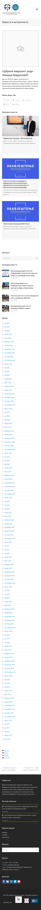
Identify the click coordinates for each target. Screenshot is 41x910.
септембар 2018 (9, 672)
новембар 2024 (9, 397)
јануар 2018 (8, 702)
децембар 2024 (9, 394)
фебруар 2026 (9, 342)
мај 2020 (7, 598)
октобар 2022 (9, 490)
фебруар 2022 (9, 520)
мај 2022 (7, 509)
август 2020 (8, 587)
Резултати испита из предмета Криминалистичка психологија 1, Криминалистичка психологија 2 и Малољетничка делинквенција (16, 184)
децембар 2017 (9, 705)
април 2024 (8, 423)
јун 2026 (7, 327)
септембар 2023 (9, 449)
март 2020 (7, 605)
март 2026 (7, 338)
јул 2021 (7, 546)
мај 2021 (7, 553)
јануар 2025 (8, 390)
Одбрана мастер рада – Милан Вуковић (17, 138)
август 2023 (8, 453)
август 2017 (8, 720)
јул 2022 (7, 501)
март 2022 (7, 516)
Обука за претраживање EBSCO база (16, 224)
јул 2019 (7, 635)
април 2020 (8, 602)
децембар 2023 (9, 438)
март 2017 (7, 739)
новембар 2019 (9, 620)
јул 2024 (7, 412)
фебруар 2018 (9, 698)
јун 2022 (7, 505)
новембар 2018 (9, 665)
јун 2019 (7, 639)
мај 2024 (7, 420)
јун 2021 (7, 550)
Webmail (4, 832)
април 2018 (8, 691)
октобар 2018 (9, 668)
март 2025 (7, 383)
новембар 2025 (9, 353)
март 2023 (7, 472)
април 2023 (8, 468)
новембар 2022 (9, 486)
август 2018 (8, 676)
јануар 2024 (8, 434)
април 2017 (8, 735)
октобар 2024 (9, 401)
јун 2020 (7, 594)
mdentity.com (7, 902)
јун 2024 (7, 416)
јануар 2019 (8, 657)
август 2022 (8, 498)
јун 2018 (7, 683)
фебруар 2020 (9, 609)
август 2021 (8, 542)
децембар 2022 (9, 483)
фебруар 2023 (9, 475)
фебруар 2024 (9, 431)
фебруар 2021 (9, 564)
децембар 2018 (9, 661)
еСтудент (4, 835)
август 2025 (8, 364)
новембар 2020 (9, 576)
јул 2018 (7, 680)
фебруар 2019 (9, 654)
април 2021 (8, 557)
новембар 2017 (9, 709)
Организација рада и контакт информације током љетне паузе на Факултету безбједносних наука (24, 273)
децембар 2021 (9, 527)
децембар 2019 (9, 616)
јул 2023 (7, 457)
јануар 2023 (8, 479)
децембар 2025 (9, 349)
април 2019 (8, 646)
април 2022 (8, 512)
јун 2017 (7, 728)
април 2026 (8, 334)
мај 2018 (7, 687)
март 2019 (7, 650)
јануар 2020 (8, 613)
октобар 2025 (9, 357)
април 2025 (8, 379)
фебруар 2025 (9, 386)
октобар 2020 (9, 579)
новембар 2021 (9, 531)
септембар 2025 (9, 360)
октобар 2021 (9, 535)
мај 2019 (7, 642)
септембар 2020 (9, 583)
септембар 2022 (9, 494)
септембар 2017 (9, 717)
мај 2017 (7, 731)
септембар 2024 (9, 405)
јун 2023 (7, 460)
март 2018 (7, 694)
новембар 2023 (9, 442)
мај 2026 (7, 331)
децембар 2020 (9, 572)
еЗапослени (5, 837)
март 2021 (7, 561)
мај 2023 (7, 464)
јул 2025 (7, 368)
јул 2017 (7, 724)
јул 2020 (7, 590)
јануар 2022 (8, 524)
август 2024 (8, 409)
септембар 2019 (9, 628)
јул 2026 (7, 323)
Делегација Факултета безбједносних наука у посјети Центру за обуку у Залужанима (22, 285)
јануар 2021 (8, 568)
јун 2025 (7, 371)
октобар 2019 (9, 624)
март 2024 (7, 427)
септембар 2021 (9, 538)
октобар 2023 (9, 446)
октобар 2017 (9, 713)
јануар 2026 (8, 345)
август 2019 (8, 631)
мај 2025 (7, 375)
